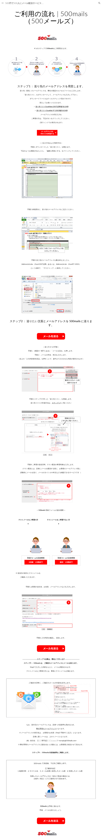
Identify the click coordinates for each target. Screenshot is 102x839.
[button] (2, 3)
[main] (51, 17)
